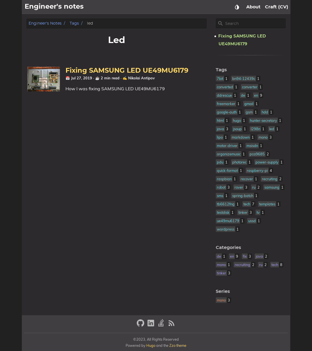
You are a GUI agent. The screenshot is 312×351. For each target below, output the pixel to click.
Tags (74, 23)
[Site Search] (255, 23)
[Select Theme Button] (237, 7)
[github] (141, 325)
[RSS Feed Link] (171, 325)
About (253, 7)
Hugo (150, 345)
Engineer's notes (45, 23)
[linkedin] (151, 325)
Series (223, 291)
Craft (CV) (276, 7)
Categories (228, 247)
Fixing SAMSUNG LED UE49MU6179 (128, 70)
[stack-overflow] (162, 325)
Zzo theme (177, 345)
